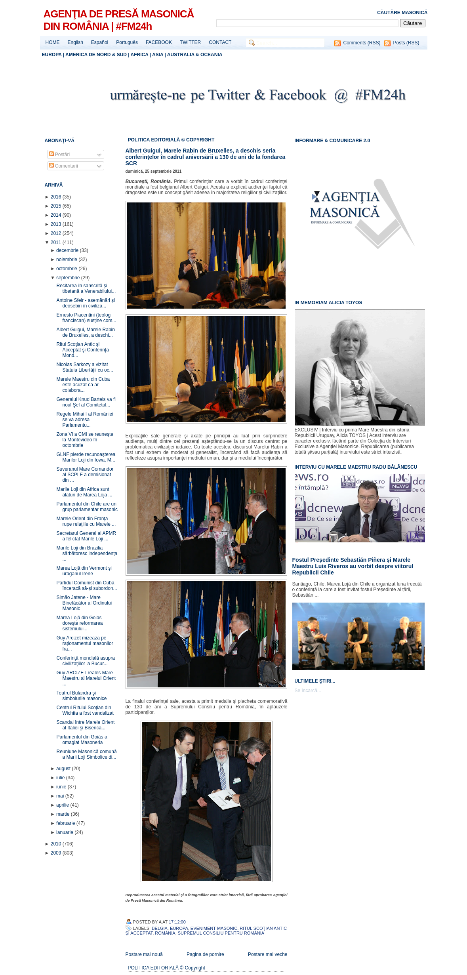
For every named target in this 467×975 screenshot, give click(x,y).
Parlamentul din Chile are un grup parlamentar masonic (86, 506)
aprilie (63, 805)
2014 (57, 215)
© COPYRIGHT (198, 140)
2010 (57, 844)
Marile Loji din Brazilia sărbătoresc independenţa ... (86, 553)
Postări (59, 154)
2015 (57, 206)
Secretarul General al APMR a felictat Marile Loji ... (86, 536)
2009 (57, 853)
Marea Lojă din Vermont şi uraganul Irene (83, 570)
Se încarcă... (308, 690)
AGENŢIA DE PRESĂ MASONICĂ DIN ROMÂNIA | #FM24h (119, 20)
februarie (66, 823)
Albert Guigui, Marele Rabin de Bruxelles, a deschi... (85, 332)
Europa (179, 928)
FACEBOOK (159, 42)
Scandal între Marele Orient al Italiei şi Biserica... (85, 725)
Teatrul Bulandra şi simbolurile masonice (81, 695)
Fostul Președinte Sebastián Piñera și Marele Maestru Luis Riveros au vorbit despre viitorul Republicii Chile (353, 566)
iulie (61, 777)
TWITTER (190, 42)
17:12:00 (177, 922)
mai (60, 796)
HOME (53, 42)
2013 (57, 224)
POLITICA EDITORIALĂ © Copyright (166, 968)
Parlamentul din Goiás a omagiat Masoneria (81, 739)
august (64, 768)
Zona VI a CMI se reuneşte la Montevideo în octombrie (84, 439)
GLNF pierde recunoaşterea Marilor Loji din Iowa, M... (85, 457)
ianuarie (65, 832)
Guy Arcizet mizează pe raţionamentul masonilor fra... (84, 643)
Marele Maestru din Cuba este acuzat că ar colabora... (83, 384)
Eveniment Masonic (214, 928)
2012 (57, 233)
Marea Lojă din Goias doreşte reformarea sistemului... (79, 623)
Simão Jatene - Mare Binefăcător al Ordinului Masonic (84, 603)
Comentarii (63, 166)
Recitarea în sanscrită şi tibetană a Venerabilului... (86, 288)
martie (63, 814)
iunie (62, 787)
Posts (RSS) (406, 43)
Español (99, 42)
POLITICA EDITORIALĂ (154, 140)
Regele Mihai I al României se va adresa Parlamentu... (84, 419)
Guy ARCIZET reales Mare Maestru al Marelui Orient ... (86, 678)
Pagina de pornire (205, 954)
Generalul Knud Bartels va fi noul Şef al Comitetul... (85, 402)
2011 (57, 242)
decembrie (68, 250)
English (75, 42)
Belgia (160, 928)
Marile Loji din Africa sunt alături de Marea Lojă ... (84, 492)
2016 (57, 197)
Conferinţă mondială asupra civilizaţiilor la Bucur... (85, 660)
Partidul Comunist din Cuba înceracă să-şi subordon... (86, 585)
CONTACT (220, 42)
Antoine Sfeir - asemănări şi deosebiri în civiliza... (85, 303)
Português (127, 42)
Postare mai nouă (144, 954)
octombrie (67, 268)
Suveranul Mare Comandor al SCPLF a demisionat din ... (84, 474)
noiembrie (67, 259)
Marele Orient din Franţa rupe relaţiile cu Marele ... (86, 521)
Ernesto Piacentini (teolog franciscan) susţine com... (86, 317)
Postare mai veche (267, 954)
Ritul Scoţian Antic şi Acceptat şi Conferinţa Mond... (82, 350)
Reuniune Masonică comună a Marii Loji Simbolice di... (86, 754)
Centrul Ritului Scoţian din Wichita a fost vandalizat (84, 710)
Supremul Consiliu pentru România (221, 933)
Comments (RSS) (361, 43)
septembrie (68, 277)
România (165, 933)
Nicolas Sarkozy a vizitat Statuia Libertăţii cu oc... (84, 367)
